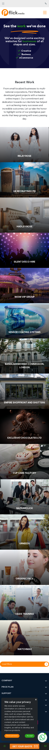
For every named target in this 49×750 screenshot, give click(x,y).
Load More (7, 664)
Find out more (12, 736)
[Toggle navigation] (3, 3)
